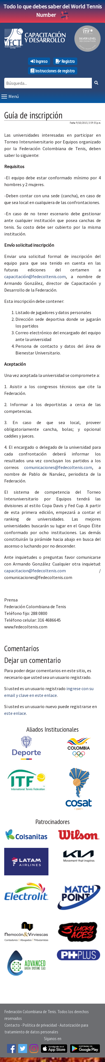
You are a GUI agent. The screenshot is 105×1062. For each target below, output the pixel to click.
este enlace (15, 713)
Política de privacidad (40, 1025)
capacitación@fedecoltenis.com (35, 276)
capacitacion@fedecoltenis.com (35, 570)
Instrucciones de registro (53, 71)
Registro (65, 61)
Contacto (12, 1025)
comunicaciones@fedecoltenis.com (58, 467)
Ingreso (39, 61)
